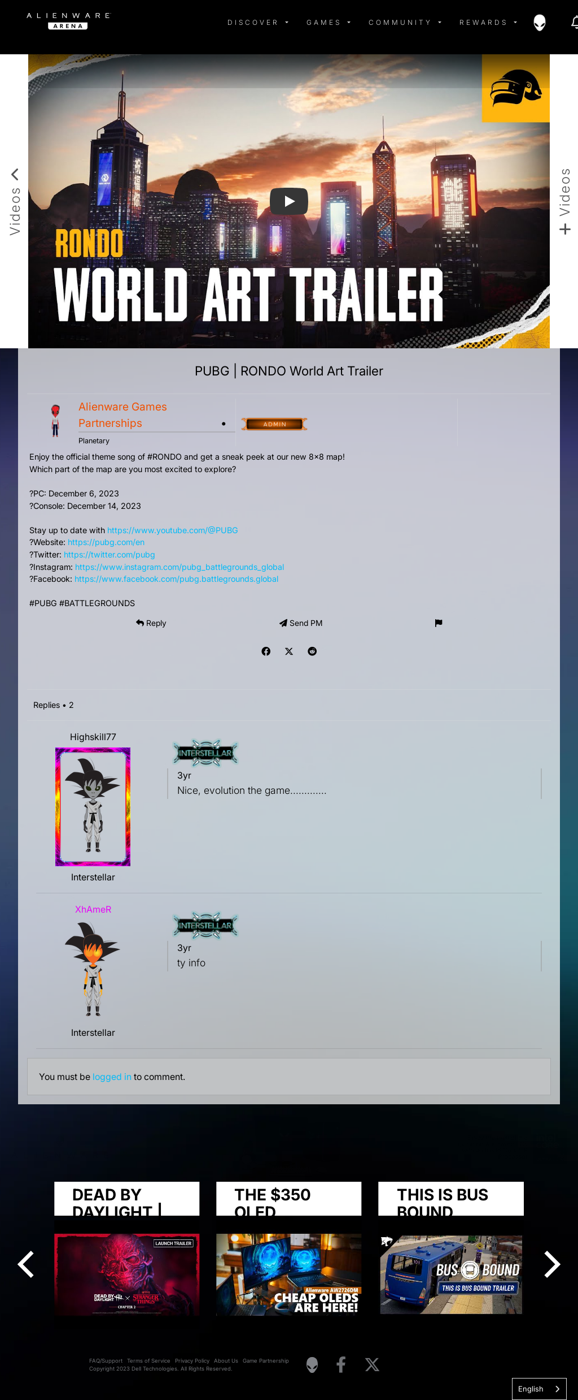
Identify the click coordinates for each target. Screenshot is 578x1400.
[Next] (549, 1264)
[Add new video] (564, 201)
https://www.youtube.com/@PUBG (172, 530)
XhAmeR (93, 909)
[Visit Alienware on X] (372, 1365)
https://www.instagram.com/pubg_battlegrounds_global (179, 567)
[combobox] (539, 1389)
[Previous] (28, 1264)
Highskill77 (93, 736)
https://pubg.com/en (106, 542)
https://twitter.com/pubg (109, 554)
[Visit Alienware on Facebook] (341, 1365)
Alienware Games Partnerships (122, 415)
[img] (207, 22)
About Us (226, 1361)
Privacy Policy (192, 1361)
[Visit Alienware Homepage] (312, 1365)
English (531, 1388)
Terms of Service (148, 1361)
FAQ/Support (105, 1361)
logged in (112, 1076)
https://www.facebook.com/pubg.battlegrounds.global (176, 579)
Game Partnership (266, 1361)
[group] (289, 1256)
